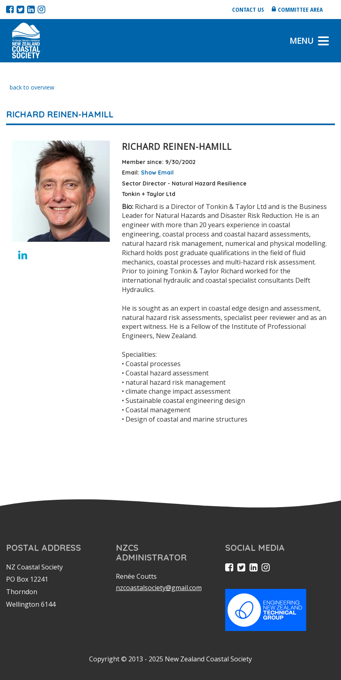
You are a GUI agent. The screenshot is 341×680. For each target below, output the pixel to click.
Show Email (157, 172)
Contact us (248, 9)
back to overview (32, 87)
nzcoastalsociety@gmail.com (159, 587)
